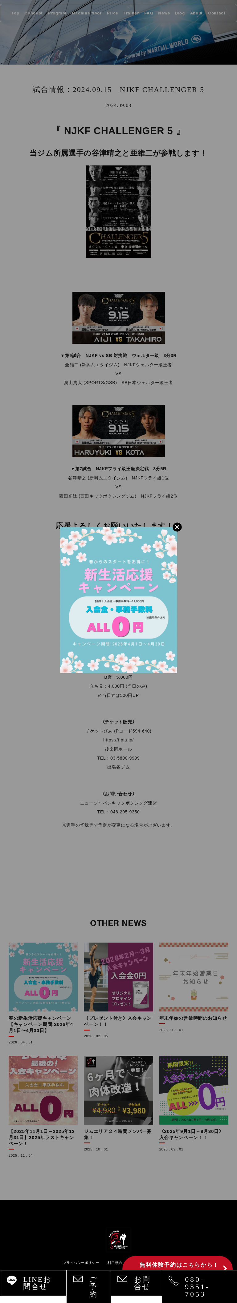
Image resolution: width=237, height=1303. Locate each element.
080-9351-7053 (197, 1286)
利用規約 (115, 1263)
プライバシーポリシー (81, 1263)
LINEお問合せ (37, 1283)
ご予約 (93, 1286)
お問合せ (142, 1283)
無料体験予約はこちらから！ (179, 1269)
